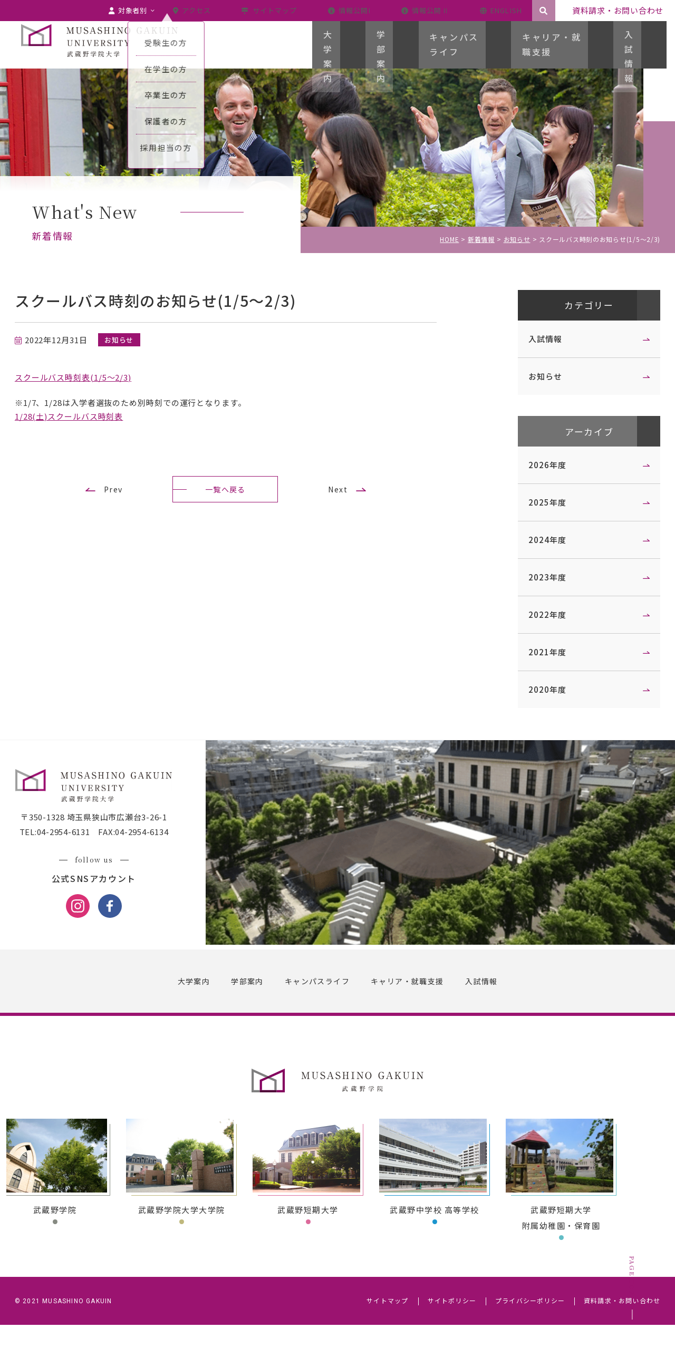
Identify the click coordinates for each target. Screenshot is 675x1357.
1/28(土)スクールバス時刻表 (86, 416)
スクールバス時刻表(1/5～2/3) (90, 377)
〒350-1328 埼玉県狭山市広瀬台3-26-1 (110, 850)
